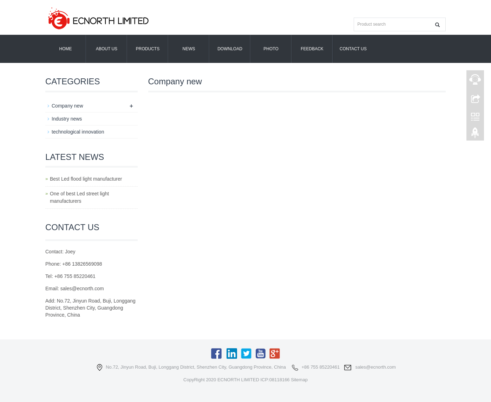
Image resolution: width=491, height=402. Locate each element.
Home (65, 48)
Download (229, 48)
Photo (270, 48)
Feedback (312, 48)
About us (106, 48)
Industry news (67, 119)
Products (147, 48)
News (189, 48)
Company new (67, 106)
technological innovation (78, 132)
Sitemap (299, 379)
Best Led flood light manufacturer (86, 179)
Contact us (353, 48)
